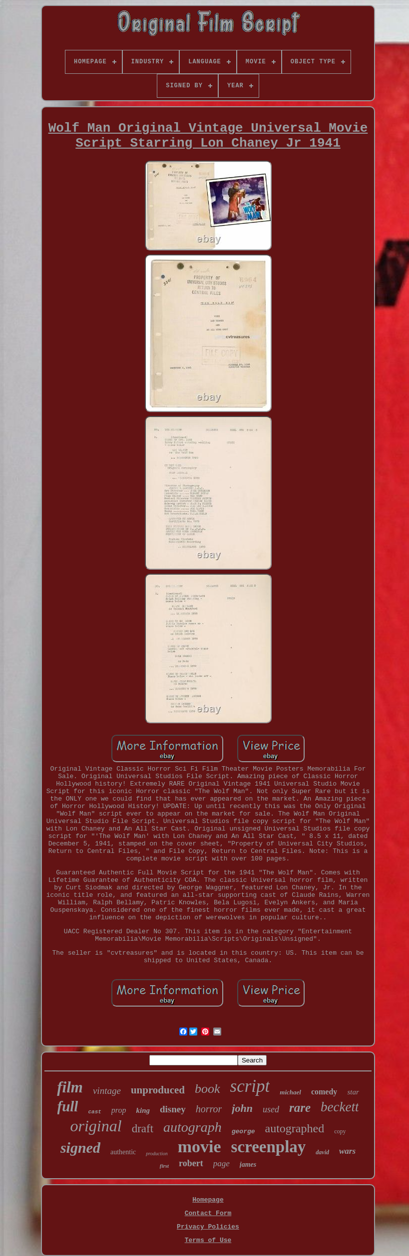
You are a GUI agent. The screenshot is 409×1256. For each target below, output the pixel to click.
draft (142, 1128)
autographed (295, 1128)
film (70, 1087)
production (157, 1153)
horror (209, 1108)
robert (191, 1163)
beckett (340, 1106)
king (143, 1110)
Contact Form (208, 1213)
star (353, 1092)
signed (80, 1147)
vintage (107, 1090)
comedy (324, 1091)
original (96, 1126)
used (271, 1109)
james (248, 1164)
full (67, 1106)
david (322, 1152)
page (221, 1163)
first (164, 1166)
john (242, 1108)
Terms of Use (208, 1240)
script (250, 1086)
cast (94, 1112)
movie (199, 1146)
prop (118, 1110)
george (243, 1131)
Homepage (207, 1200)
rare (300, 1107)
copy (340, 1131)
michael (290, 1092)
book (207, 1088)
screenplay (268, 1147)
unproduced (158, 1090)
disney (173, 1109)
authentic (123, 1152)
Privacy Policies (208, 1227)
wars (347, 1151)
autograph (192, 1127)
